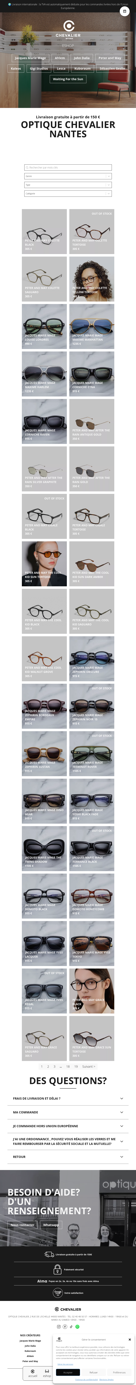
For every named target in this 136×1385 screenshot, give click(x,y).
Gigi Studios (39, 68)
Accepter (68, 1372)
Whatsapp (51, 1225)
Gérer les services (65, 1364)
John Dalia (82, 58)
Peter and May (110, 58)
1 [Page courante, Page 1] (42, 1066)
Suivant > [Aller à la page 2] (88, 1066)
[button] (129, 1339)
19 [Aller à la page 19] (76, 1066)
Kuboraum (82, 68)
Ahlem (60, 58)
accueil (32, 1374)
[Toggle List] (109, 176)
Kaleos (16, 68)
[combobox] (65, 176)
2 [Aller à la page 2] (48, 1066)
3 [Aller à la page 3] (54, 1066)
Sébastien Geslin (112, 68)
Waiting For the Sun (68, 79)
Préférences (119, 1372)
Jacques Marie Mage (30, 58)
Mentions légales (106, 1379)
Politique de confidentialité (86, 1379)
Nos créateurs (30, 1335)
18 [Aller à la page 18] (68, 1066)
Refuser (94, 1372)
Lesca (61, 68)
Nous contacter (22, 1225)
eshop (47, 1373)
